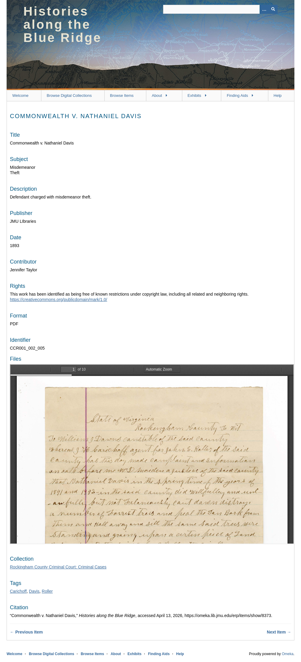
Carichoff (18, 591)
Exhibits (194, 95)
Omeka (288, 654)
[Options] (264, 9)
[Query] (220, 9)
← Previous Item (26, 632)
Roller (47, 591)
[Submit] (273, 9)
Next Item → (279, 632)
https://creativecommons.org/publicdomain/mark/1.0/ (58, 299)
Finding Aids (237, 95)
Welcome (20, 95)
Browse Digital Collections (69, 95)
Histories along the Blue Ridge (62, 24)
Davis (34, 591)
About (157, 95)
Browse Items (122, 95)
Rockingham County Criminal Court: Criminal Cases (58, 567)
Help (278, 95)
